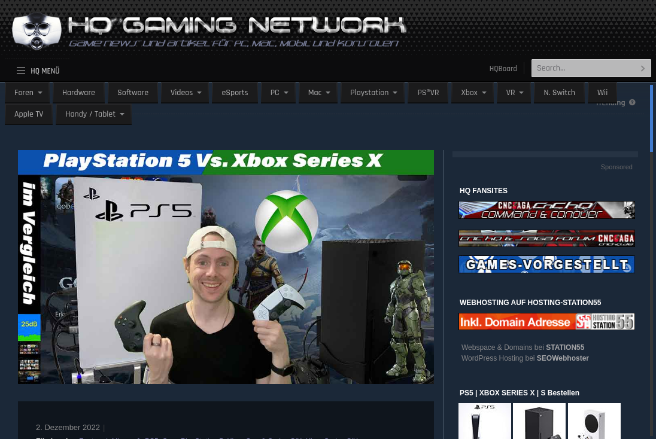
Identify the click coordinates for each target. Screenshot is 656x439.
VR (510, 92)
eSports (234, 92)
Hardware (78, 92)
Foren (24, 92)
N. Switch (559, 92)
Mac (315, 92)
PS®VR (428, 92)
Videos (182, 92)
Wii (602, 92)
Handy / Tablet (90, 114)
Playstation (369, 92)
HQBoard (503, 69)
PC (275, 92)
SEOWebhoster (563, 358)
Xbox (469, 92)
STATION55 (565, 347)
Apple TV (28, 114)
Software (132, 92)
